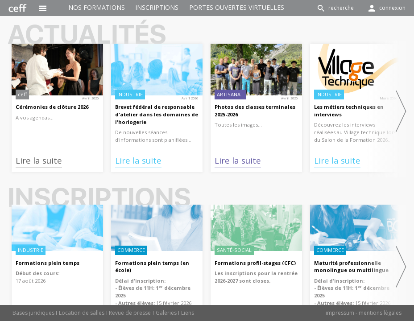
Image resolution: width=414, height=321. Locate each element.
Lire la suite (39, 160)
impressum (340, 313)
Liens (187, 313)
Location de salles (81, 313)
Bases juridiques (33, 313)
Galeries (166, 313)
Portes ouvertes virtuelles (236, 7)
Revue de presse (130, 313)
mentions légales (380, 313)
